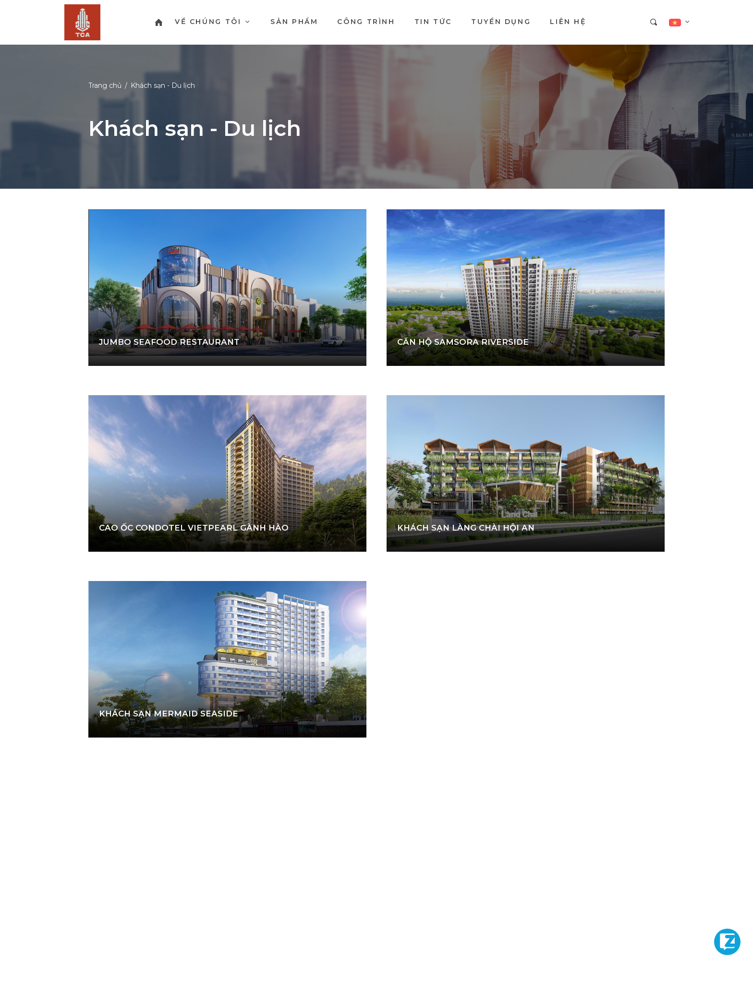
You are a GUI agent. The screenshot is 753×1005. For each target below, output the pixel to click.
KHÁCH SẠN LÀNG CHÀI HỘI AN (465, 528)
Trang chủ (104, 85)
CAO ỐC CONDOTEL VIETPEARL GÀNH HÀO (194, 528)
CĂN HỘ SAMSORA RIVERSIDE (463, 342)
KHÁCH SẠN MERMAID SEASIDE (168, 713)
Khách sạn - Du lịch (163, 85)
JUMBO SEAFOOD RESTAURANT (169, 342)
